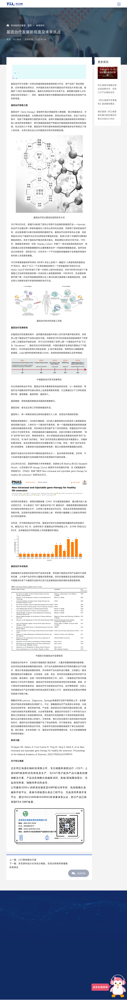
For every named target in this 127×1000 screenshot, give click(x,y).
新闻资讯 (40, 25)
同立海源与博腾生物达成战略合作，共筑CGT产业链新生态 (107, 89)
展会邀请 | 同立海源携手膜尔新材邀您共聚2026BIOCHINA (107, 115)
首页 (30, 25)
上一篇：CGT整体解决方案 (22, 859)
